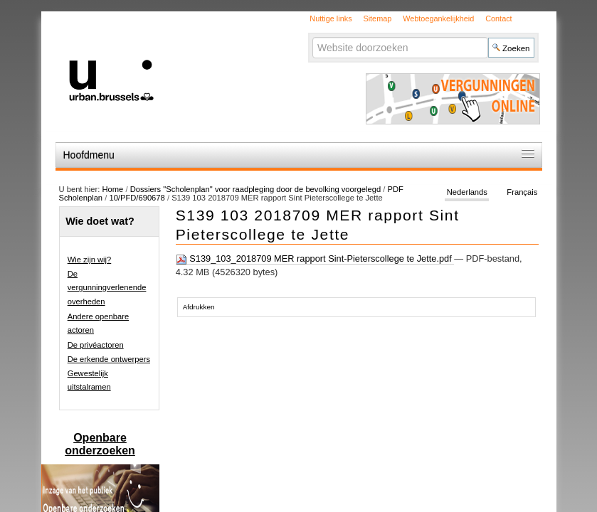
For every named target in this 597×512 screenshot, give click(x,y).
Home (112, 189)
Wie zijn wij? (90, 259)
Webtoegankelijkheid (438, 18)
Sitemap (377, 18)
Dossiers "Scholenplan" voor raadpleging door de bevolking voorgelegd (257, 189)
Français (522, 192)
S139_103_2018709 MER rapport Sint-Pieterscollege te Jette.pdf (315, 259)
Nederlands (467, 192)
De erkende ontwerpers (109, 359)
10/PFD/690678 (136, 197)
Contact (498, 18)
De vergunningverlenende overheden (107, 288)
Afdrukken (199, 307)
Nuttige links (331, 18)
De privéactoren (96, 345)
